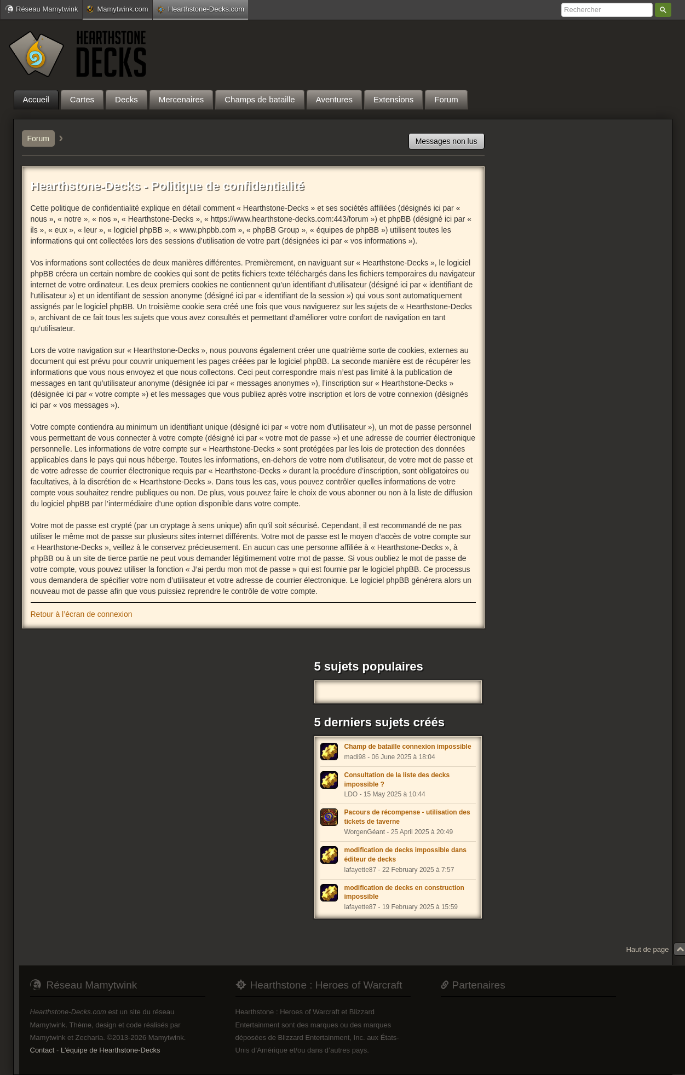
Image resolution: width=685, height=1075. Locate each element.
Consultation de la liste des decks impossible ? (397, 779)
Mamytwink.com (117, 9)
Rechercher (663, 10)
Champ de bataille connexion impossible (407, 746)
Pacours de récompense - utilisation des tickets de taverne (407, 816)
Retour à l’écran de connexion (82, 614)
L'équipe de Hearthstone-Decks (110, 1050)
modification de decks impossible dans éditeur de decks (405, 854)
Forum (38, 138)
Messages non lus (446, 141)
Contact (42, 1050)
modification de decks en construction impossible (404, 892)
